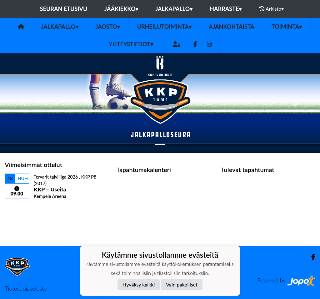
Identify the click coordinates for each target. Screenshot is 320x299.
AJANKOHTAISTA (231, 26)
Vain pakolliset (182, 284)
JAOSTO (108, 26)
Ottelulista (20, 210)
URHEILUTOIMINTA (164, 26)
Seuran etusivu (64, 8)
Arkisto (271, 9)
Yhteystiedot (131, 44)
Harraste (226, 8)
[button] (24, 103)
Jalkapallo (173, 8)
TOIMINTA (287, 26)
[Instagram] (209, 44)
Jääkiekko (121, 8)
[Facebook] (195, 44)
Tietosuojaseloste (26, 288)
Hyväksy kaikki (138, 284)
